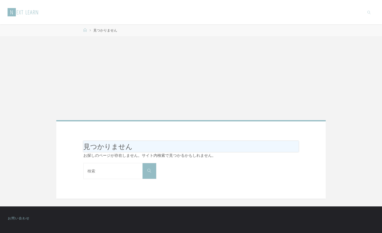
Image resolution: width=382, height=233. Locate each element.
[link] (368, 12)
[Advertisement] (191, 78)
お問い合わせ (19, 218)
